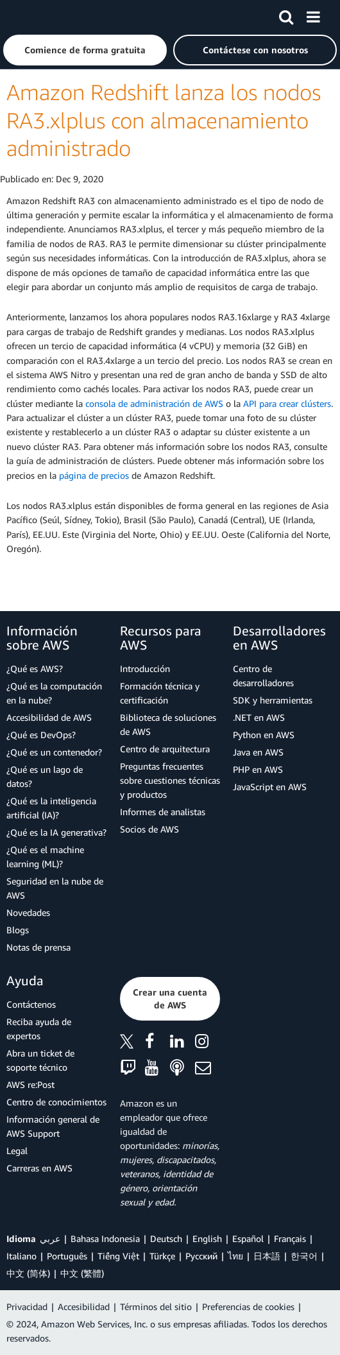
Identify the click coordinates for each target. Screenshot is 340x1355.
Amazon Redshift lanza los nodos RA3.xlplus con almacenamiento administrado (163, 120)
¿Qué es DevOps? (41, 734)
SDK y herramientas (272, 700)
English (207, 1238)
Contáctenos (31, 1004)
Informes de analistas (162, 811)
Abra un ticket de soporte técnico (40, 1060)
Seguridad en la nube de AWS (54, 888)
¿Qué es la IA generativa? (56, 832)
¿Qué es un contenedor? (54, 752)
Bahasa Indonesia (105, 1238)
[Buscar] (286, 14)
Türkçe (162, 1255)
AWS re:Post (30, 1084)
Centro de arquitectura (165, 748)
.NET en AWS (259, 717)
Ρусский (201, 1255)
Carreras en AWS (39, 1167)
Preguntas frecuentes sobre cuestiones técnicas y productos (170, 780)
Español (248, 1238)
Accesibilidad (84, 1306)
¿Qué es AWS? (34, 668)
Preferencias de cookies (248, 1306)
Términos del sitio (156, 1306)
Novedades (28, 912)
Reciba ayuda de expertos (38, 1028)
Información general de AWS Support (52, 1126)
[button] (85, 50)
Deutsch (166, 1238)
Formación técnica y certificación (160, 692)
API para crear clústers (287, 403)
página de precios (94, 475)
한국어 (304, 1255)
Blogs (17, 929)
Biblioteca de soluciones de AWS (168, 724)
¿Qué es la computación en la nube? (54, 692)
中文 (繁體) (82, 1273)
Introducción (145, 668)
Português (67, 1255)
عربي (50, 1238)
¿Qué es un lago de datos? (44, 776)
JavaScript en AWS (270, 786)
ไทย (235, 1255)
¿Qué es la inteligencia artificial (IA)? (51, 807)
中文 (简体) (28, 1273)
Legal (17, 1150)
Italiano (21, 1255)
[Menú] (313, 14)
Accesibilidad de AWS (49, 717)
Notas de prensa (38, 947)
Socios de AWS (149, 829)
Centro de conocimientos (56, 1101)
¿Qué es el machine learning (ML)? (45, 856)
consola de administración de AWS (154, 403)
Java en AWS (258, 752)
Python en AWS (263, 734)
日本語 (266, 1255)
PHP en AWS (258, 769)
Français (290, 1238)
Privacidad (26, 1306)
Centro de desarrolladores (263, 675)
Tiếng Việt (118, 1255)
